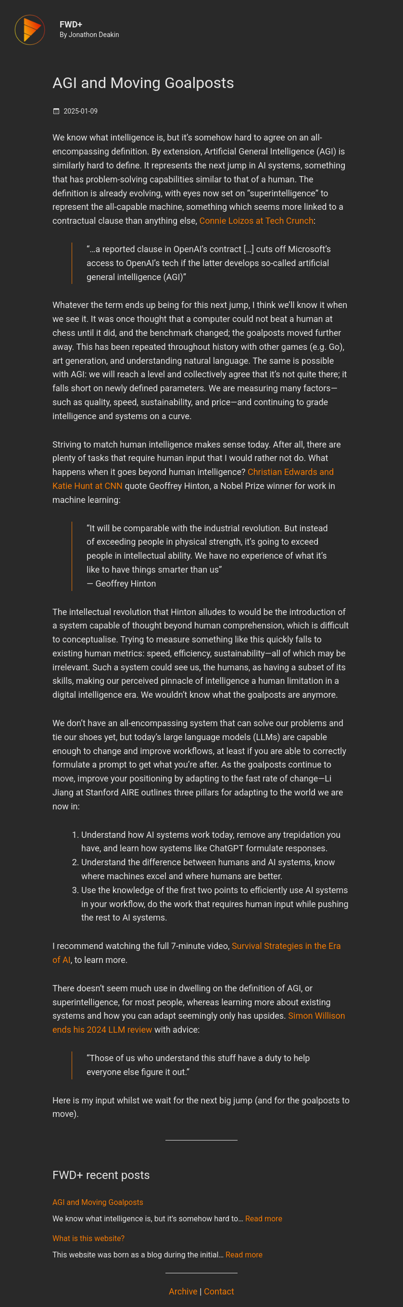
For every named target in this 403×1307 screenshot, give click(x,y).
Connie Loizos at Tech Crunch (256, 221)
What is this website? (88, 1238)
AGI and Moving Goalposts (143, 82)
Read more (263, 1218)
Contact (219, 1291)
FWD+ (71, 24)
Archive (183, 1291)
